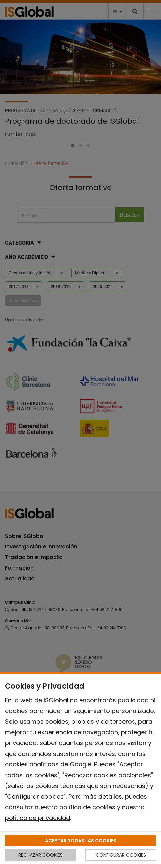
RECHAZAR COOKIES (40, 855)
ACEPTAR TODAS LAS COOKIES (80, 840)
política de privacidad (37, 818)
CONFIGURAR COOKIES (121, 855)
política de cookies (87, 807)
